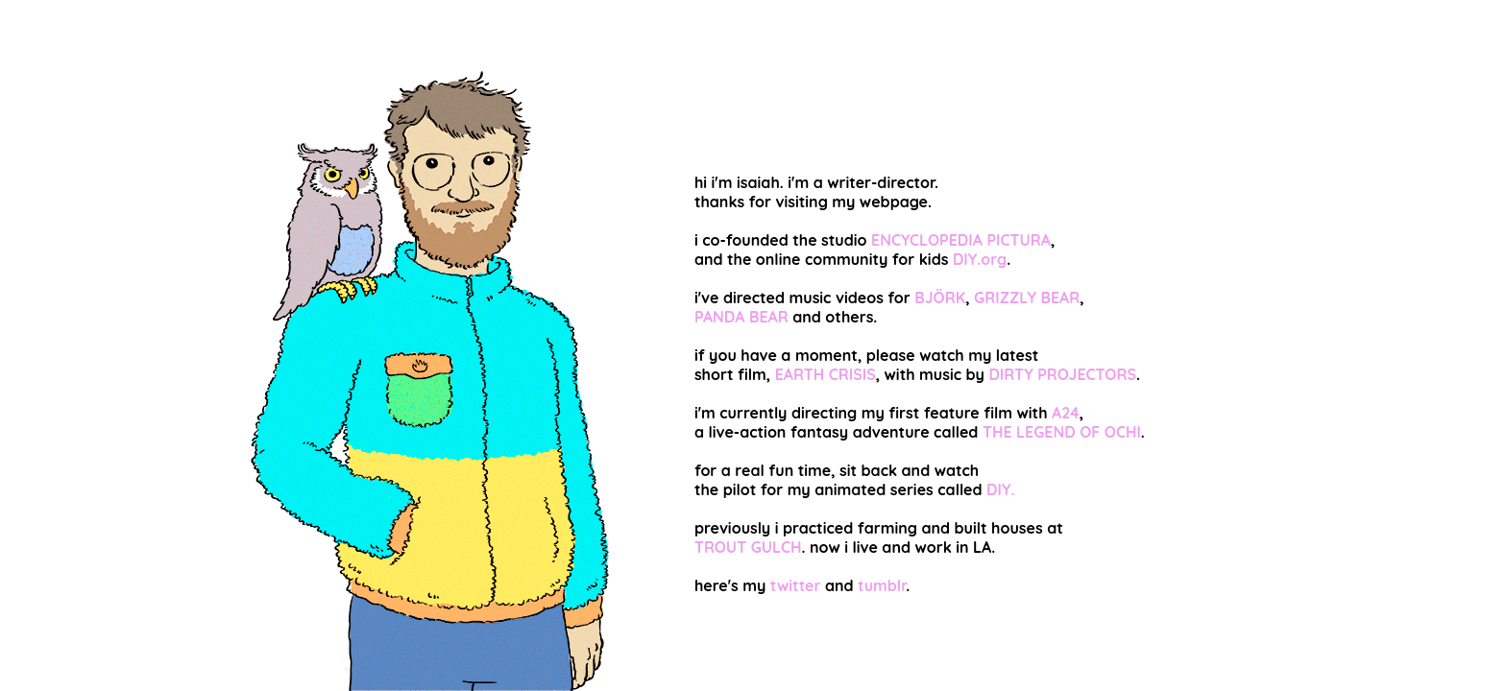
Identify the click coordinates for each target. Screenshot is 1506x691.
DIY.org (980, 259)
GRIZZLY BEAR (1027, 297)
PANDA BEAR (741, 316)
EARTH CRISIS (825, 374)
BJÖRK (939, 297)
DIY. (1000, 489)
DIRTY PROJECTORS (1062, 374)
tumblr (882, 585)
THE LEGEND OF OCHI (1062, 431)
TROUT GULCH (748, 547)
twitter (795, 585)
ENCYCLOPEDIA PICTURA (961, 240)
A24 (1066, 412)
